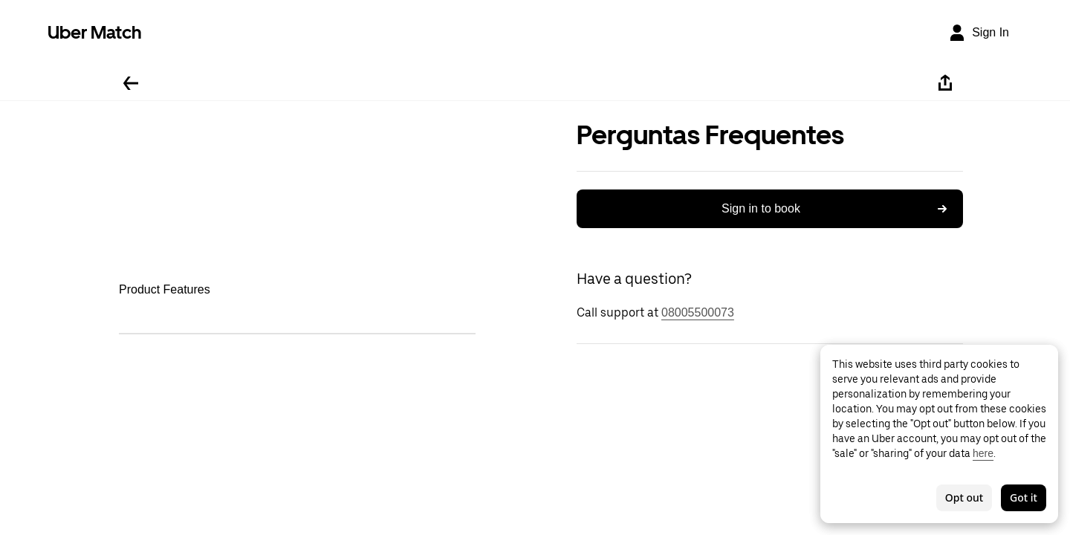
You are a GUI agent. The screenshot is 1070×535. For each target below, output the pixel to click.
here (983, 453)
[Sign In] (978, 32)
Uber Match (95, 32)
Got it (1023, 497)
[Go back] (131, 83)
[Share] (945, 83)
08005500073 (697, 312)
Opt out (964, 497)
